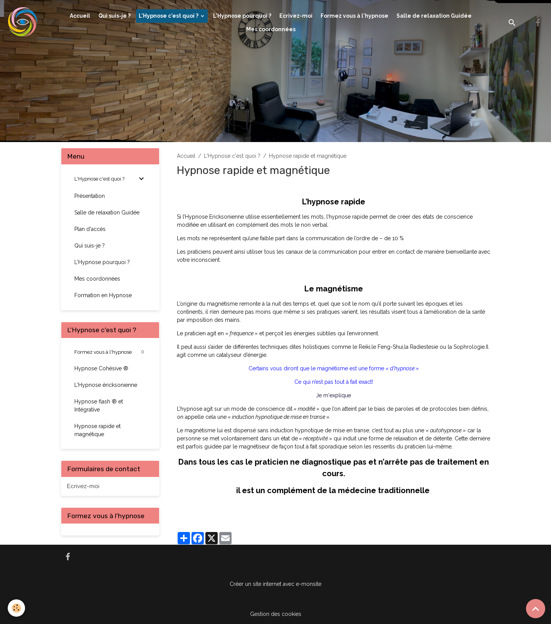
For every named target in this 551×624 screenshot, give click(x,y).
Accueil (80, 16)
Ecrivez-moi (295, 16)
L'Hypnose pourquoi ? (242, 16)
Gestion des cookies (275, 614)
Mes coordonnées (271, 29)
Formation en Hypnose (103, 295)
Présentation (89, 196)
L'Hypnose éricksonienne (105, 385)
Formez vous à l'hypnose (354, 16)
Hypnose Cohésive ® (101, 368)
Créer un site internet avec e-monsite (275, 584)
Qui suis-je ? (114, 16)
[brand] (23, 22)
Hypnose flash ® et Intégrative (98, 405)
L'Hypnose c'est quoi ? (169, 16)
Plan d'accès (90, 229)
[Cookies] (16, 608)
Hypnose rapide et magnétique (97, 430)
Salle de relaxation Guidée (434, 16)
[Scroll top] (535, 608)
